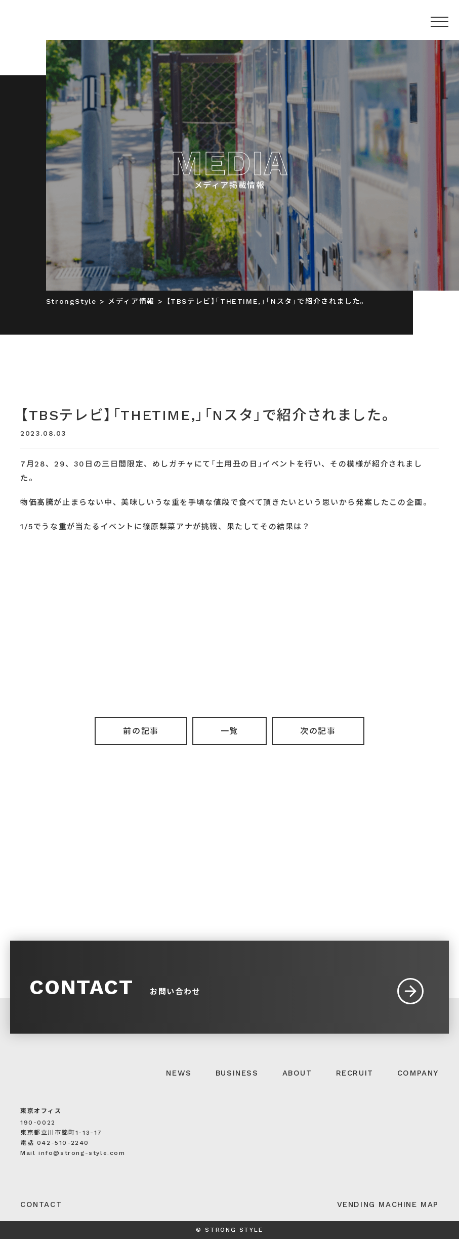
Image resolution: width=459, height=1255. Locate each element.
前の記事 (140, 731)
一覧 (229, 731)
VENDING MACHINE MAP (388, 1220)
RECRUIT (354, 1089)
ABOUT (297, 1089)
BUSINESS (237, 1089)
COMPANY (418, 1089)
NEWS (178, 1089)
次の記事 (318, 731)
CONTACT (41, 1220)
